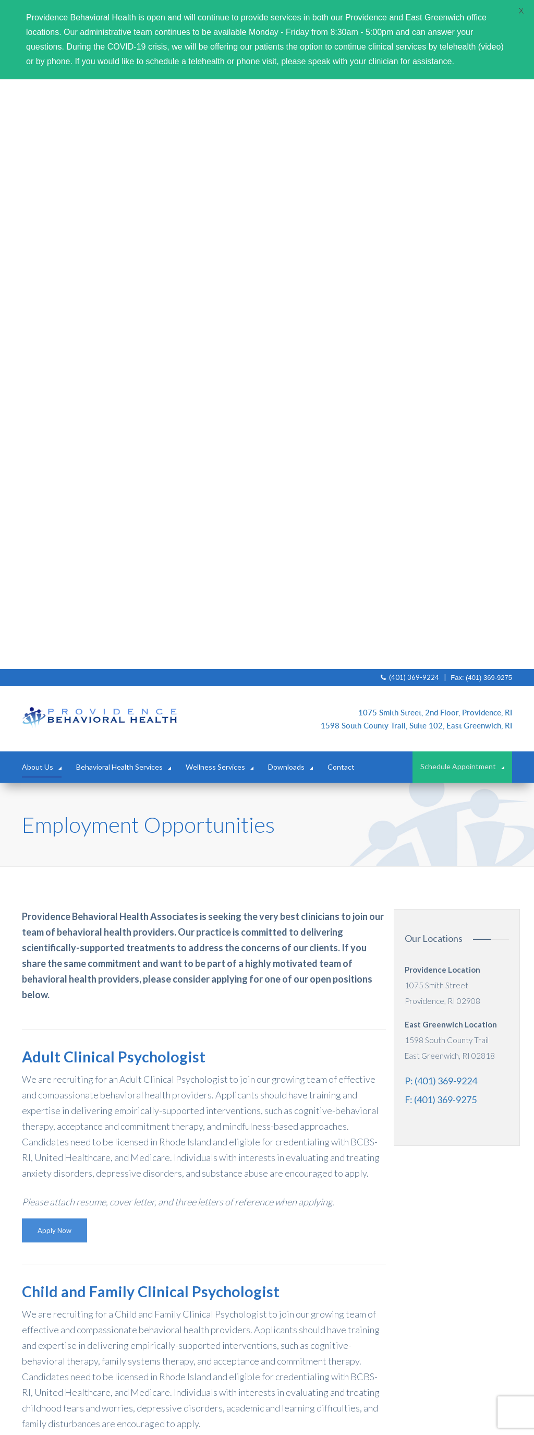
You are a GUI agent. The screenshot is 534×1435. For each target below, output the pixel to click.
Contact (341, 177)
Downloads (286, 177)
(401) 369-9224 (410, 87)
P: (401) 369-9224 (441, 491)
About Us (37, 177)
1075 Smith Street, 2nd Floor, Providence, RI (435, 122)
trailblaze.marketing (394, 1413)
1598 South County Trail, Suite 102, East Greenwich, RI (416, 135)
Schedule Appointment (458, 177)
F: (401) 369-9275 (441, 510)
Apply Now (54, 641)
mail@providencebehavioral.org (329, 1346)
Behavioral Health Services (119, 177)
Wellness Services (215, 177)
